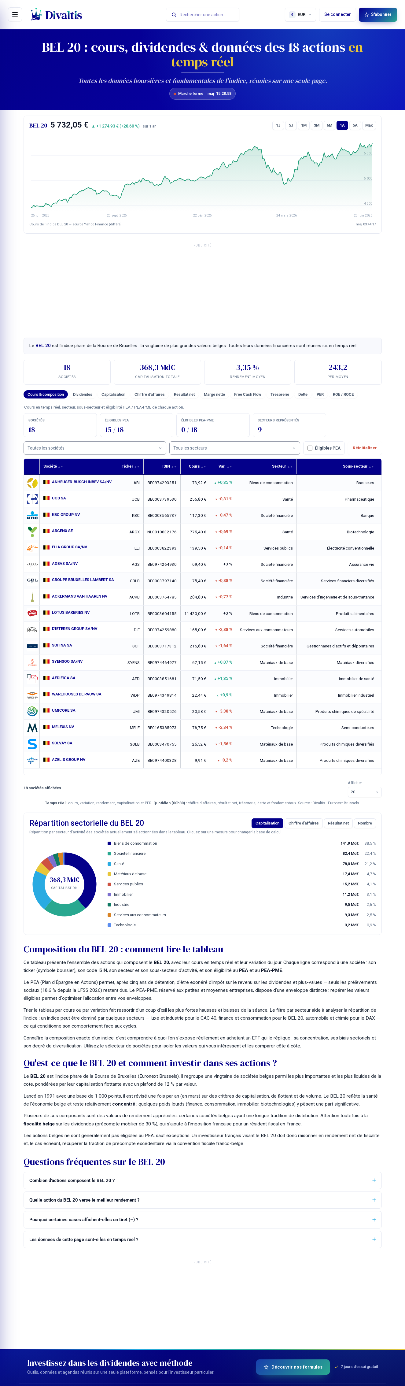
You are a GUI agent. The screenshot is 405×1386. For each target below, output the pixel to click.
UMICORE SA (64, 710)
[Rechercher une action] (202, 15)
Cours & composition (46, 394)
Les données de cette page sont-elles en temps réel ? (83, 1239)
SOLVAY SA (63, 743)
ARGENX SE (63, 530)
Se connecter (337, 14)
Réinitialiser (365, 447)
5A (355, 125)
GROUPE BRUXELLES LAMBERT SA (86, 579)
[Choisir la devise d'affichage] (300, 15)
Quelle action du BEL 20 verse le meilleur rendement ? (84, 1200)
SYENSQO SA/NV (69, 661)
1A (342, 125)
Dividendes (82, 394)
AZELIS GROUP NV (70, 759)
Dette (302, 394)
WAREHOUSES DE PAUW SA (78, 694)
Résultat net (184, 394)
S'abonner (378, 14)
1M (304, 125)
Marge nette (214, 394)
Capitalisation (113, 394)
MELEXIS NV (64, 726)
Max (369, 125)
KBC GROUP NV (67, 514)
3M (316, 125)
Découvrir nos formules (292, 1367)
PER (320, 394)
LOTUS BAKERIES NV (72, 612)
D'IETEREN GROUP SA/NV (76, 628)
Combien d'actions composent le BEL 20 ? (72, 1180)
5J (291, 125)
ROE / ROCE (343, 394)
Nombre (365, 823)
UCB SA (59, 498)
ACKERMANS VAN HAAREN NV (82, 596)
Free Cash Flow (247, 394)
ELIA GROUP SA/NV (71, 547)
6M (329, 125)
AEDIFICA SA (64, 678)
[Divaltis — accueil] (56, 15)
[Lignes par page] (365, 792)
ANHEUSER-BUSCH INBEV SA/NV (84, 482)
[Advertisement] (202, 289)
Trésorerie (280, 394)
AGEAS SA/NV (65, 563)
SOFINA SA (63, 645)
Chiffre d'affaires (149, 394)
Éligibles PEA (324, 448)
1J (278, 125)
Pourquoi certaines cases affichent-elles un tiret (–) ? (83, 1219)
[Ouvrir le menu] (15, 14)
